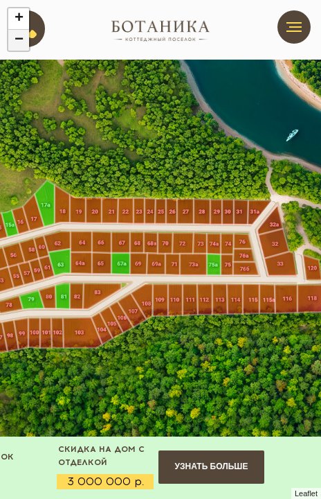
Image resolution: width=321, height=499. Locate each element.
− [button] (19, 40)
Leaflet (306, 493)
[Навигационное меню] (294, 27)
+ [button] (19, 18)
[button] (211, 467)
